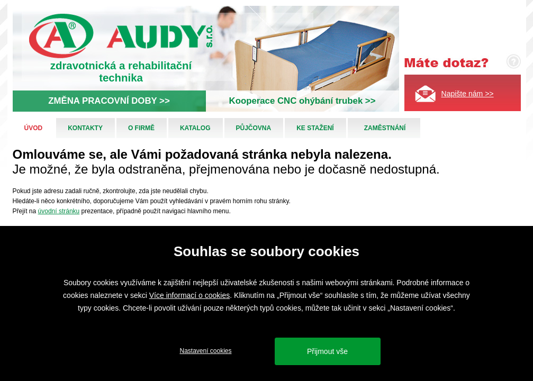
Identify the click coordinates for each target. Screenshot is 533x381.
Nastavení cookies (205, 351)
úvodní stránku (59, 211)
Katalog (195, 128)
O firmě (141, 128)
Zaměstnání (385, 128)
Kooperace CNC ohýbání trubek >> (302, 101)
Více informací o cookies (189, 295)
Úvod (33, 128)
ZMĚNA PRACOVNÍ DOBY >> (108, 101)
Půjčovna (254, 128)
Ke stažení (314, 128)
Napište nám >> (467, 93)
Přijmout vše (327, 351)
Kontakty (85, 128)
